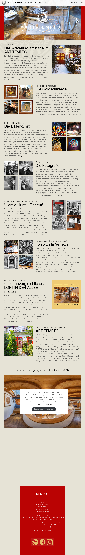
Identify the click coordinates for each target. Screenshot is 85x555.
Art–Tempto (30, 3)
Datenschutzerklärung (44, 404)
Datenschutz (46, 530)
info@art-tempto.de (42, 512)
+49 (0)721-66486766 (42, 510)
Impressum (37, 530)
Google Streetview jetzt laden (44, 409)
